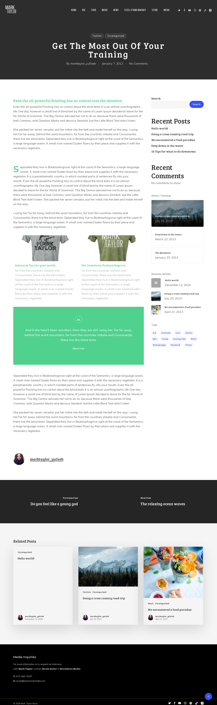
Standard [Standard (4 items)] (175, 344)
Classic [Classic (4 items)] (188, 332)
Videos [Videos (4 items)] (188, 344)
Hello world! (159, 128)
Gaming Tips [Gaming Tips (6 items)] (179, 338)
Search (156, 98)
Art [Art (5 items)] (154, 332)
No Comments (138, 63)
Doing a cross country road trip (172, 134)
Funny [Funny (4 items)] (165, 338)
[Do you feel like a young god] (54, 501)
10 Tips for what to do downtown (173, 151)
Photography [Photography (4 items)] (159, 344)
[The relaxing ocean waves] (163, 501)
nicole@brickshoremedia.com (30, 680)
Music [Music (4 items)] (193, 338)
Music (151, 603)
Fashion (97, 36)
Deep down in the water (167, 146)
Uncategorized (115, 36)
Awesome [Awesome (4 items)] (166, 332)
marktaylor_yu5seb (83, 63)
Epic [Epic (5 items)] (155, 338)
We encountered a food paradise (173, 140)
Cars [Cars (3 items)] (178, 332)
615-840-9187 (24, 676)
